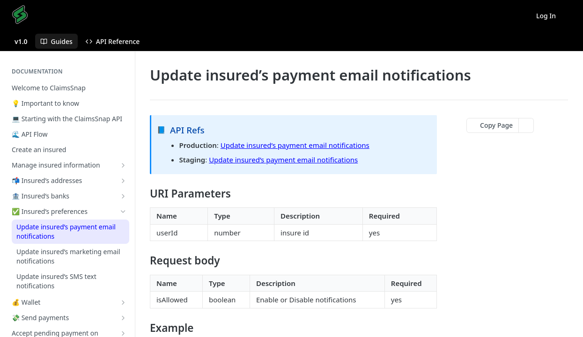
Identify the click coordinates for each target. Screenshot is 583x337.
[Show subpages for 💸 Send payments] (123, 318)
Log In (546, 15)
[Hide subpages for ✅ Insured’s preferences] (123, 211)
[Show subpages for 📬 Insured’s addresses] (123, 180)
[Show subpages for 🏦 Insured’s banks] (123, 196)
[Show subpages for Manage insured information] (123, 165)
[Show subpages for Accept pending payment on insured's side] (123, 333)
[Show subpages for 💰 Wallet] (123, 302)
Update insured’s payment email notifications (295, 145)
